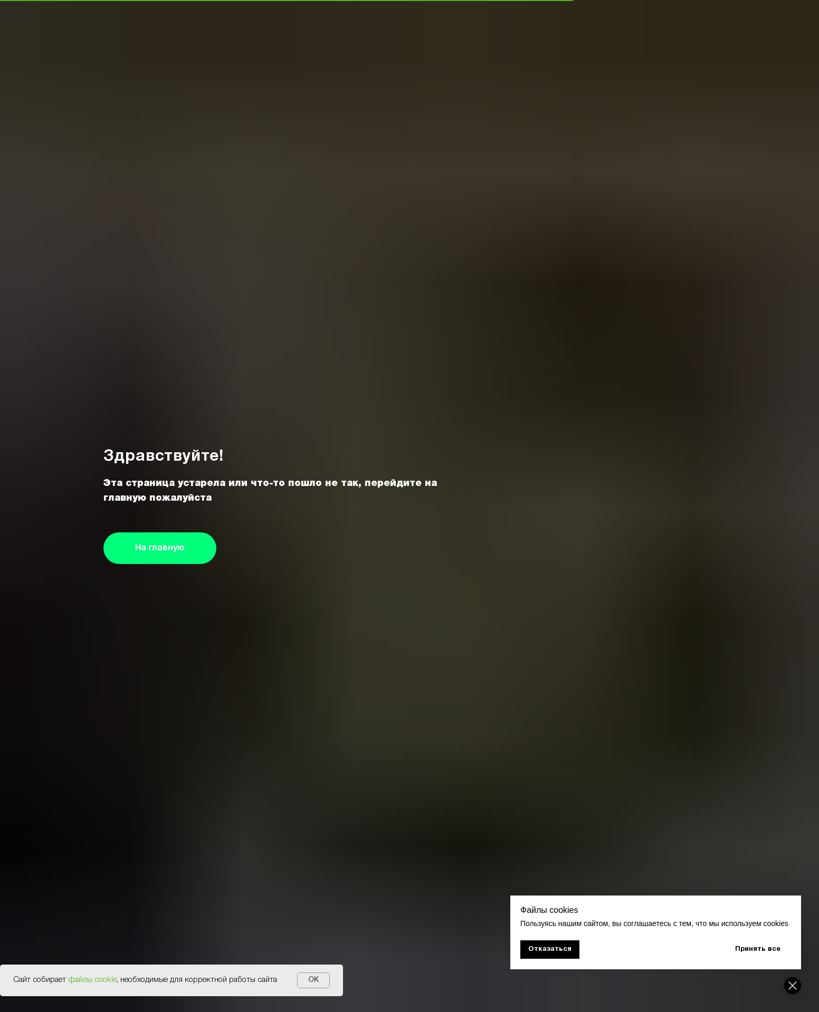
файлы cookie (92, 980)
